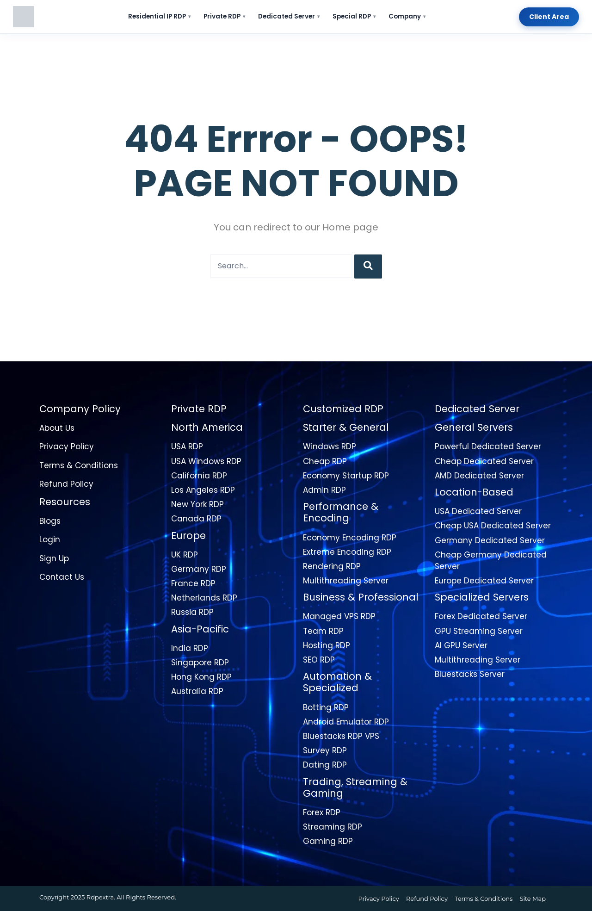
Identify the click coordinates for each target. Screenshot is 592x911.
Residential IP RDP (159, 16)
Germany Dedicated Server (490, 540)
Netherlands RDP (204, 597)
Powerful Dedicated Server (488, 446)
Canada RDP (196, 518)
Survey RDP (325, 750)
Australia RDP (197, 691)
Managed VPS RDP (339, 616)
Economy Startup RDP (346, 475)
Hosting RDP (326, 645)
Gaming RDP (328, 841)
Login (49, 539)
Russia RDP (192, 612)
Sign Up (54, 558)
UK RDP (184, 554)
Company (407, 16)
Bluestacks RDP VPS (341, 736)
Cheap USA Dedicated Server (493, 525)
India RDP (189, 648)
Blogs (50, 521)
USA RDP (187, 446)
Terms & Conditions (78, 465)
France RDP (193, 583)
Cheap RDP (325, 461)
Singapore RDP (200, 662)
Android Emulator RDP (346, 721)
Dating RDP (325, 764)
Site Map (532, 898)
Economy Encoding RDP (349, 537)
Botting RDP (326, 707)
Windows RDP (329, 446)
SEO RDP (319, 659)
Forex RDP (321, 812)
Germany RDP (198, 569)
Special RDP (354, 16)
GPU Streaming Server (479, 631)
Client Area (549, 16)
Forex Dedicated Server (481, 616)
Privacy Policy (66, 446)
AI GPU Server (461, 645)
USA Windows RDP (206, 461)
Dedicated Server (289, 16)
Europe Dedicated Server (484, 580)
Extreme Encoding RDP (347, 552)
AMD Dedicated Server (479, 475)
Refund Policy (66, 484)
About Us (56, 428)
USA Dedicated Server (478, 511)
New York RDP (197, 504)
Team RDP (323, 631)
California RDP (199, 475)
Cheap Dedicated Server (484, 461)
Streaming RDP (332, 826)
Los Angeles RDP (203, 490)
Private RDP (224, 16)
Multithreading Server (345, 580)
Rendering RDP (332, 566)
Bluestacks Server (470, 674)
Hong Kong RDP (201, 676)
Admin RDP (324, 490)
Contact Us (61, 577)
